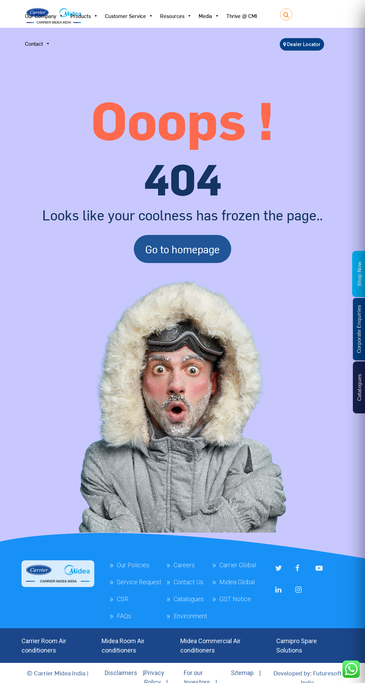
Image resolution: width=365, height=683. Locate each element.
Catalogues (189, 599)
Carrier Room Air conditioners (43, 645)
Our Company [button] (44, 16)
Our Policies (133, 565)
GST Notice (235, 599)
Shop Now (359, 273)
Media (209, 16)
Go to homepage (182, 249)
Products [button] (84, 16)
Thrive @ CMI (241, 15)
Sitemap (242, 672)
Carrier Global (237, 565)
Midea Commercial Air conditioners (210, 645)
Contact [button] (37, 44)
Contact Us (188, 582)
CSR (122, 599)
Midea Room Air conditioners (123, 645)
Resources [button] (176, 16)
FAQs (124, 616)
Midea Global (237, 582)
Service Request (139, 582)
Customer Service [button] (129, 16)
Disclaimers (121, 672)
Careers (184, 565)
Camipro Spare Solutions (296, 645)
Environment (190, 616)
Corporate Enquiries (358, 329)
